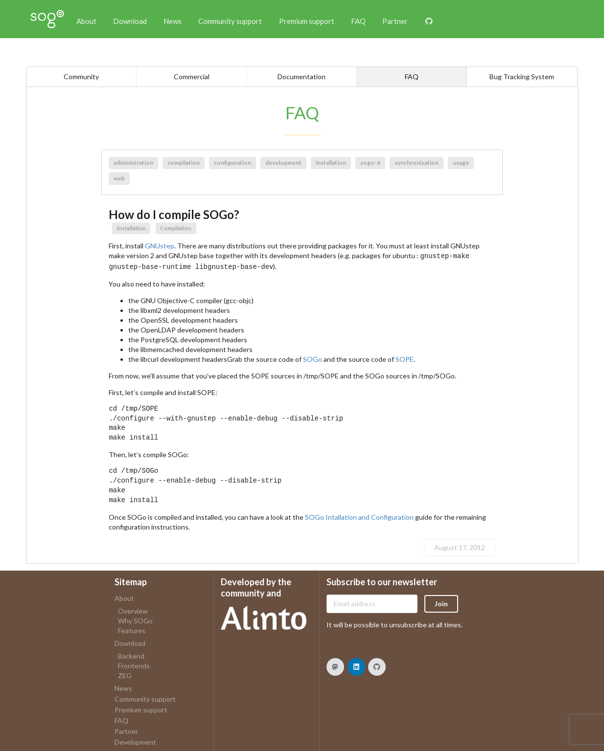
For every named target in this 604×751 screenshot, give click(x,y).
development (283, 162)
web (119, 178)
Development (135, 740)
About (86, 21)
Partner (395, 21)
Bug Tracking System (521, 76)
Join (441, 601)
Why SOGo (135, 619)
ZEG (125, 673)
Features (131, 628)
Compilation (175, 228)
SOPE (404, 357)
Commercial (191, 76)
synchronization (417, 162)
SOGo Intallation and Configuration (359, 515)
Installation (131, 228)
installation (331, 162)
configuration (232, 162)
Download (130, 21)
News (172, 21)
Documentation (301, 76)
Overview (133, 609)
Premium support (306, 21)
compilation (183, 162)
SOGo (312, 357)
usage (461, 162)
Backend (131, 654)
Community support (230, 21)
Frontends (134, 664)
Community (81, 76)
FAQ (358, 21)
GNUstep (159, 246)
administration (133, 162)
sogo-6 (370, 162)
